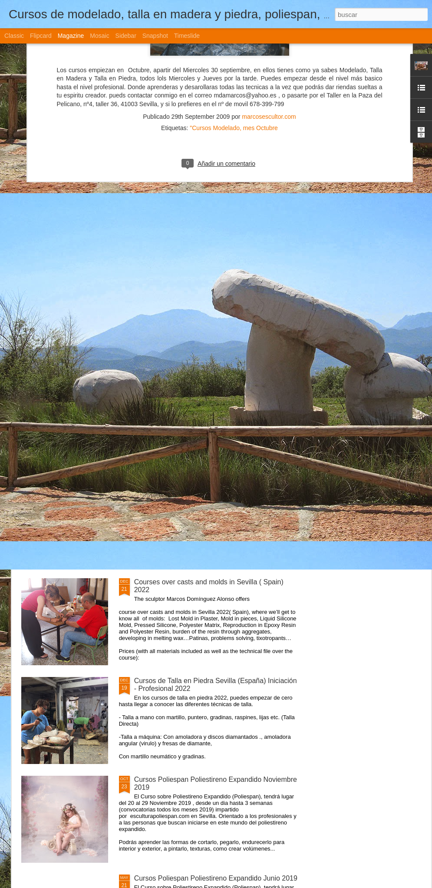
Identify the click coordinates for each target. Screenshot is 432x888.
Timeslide (187, 35)
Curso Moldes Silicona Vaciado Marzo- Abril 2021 (210, 384)
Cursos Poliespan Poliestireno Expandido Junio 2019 (215, 878)
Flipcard (41, 35)
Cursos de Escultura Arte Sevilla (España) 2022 (207, 483)
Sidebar (125, 35)
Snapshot (155, 35)
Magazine (71, 35)
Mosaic (99, 35)
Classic (14, 35)
